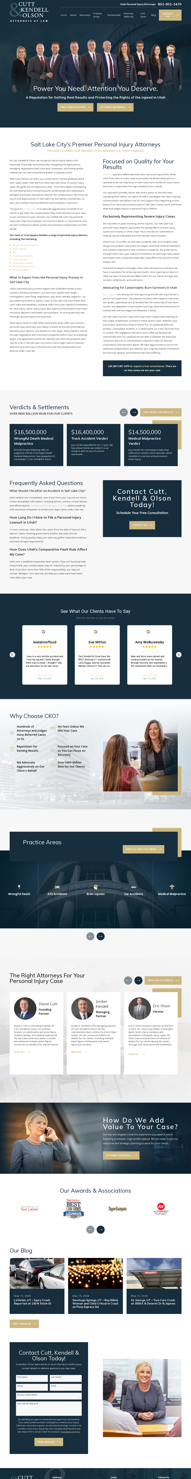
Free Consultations (76, 107)
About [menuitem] (73, 15)
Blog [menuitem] (153, 15)
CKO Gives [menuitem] (143, 15)
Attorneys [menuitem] (85, 15)
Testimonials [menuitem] (114, 15)
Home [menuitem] (64, 15)
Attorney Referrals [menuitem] (129, 15)
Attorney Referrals (115, 107)
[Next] (179, 654)
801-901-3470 (170, 4)
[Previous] (12, 654)
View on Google (45, 675)
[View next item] (134, 412)
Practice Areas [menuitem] (97, 15)
